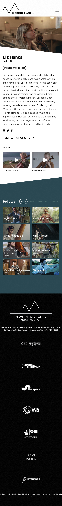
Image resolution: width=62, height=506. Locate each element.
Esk (31, 496)
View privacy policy (46, 494)
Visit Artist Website (17, 138)
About (19, 317)
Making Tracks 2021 (14, 68)
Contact (35, 320)
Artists (30, 317)
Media (24, 320)
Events (42, 317)
